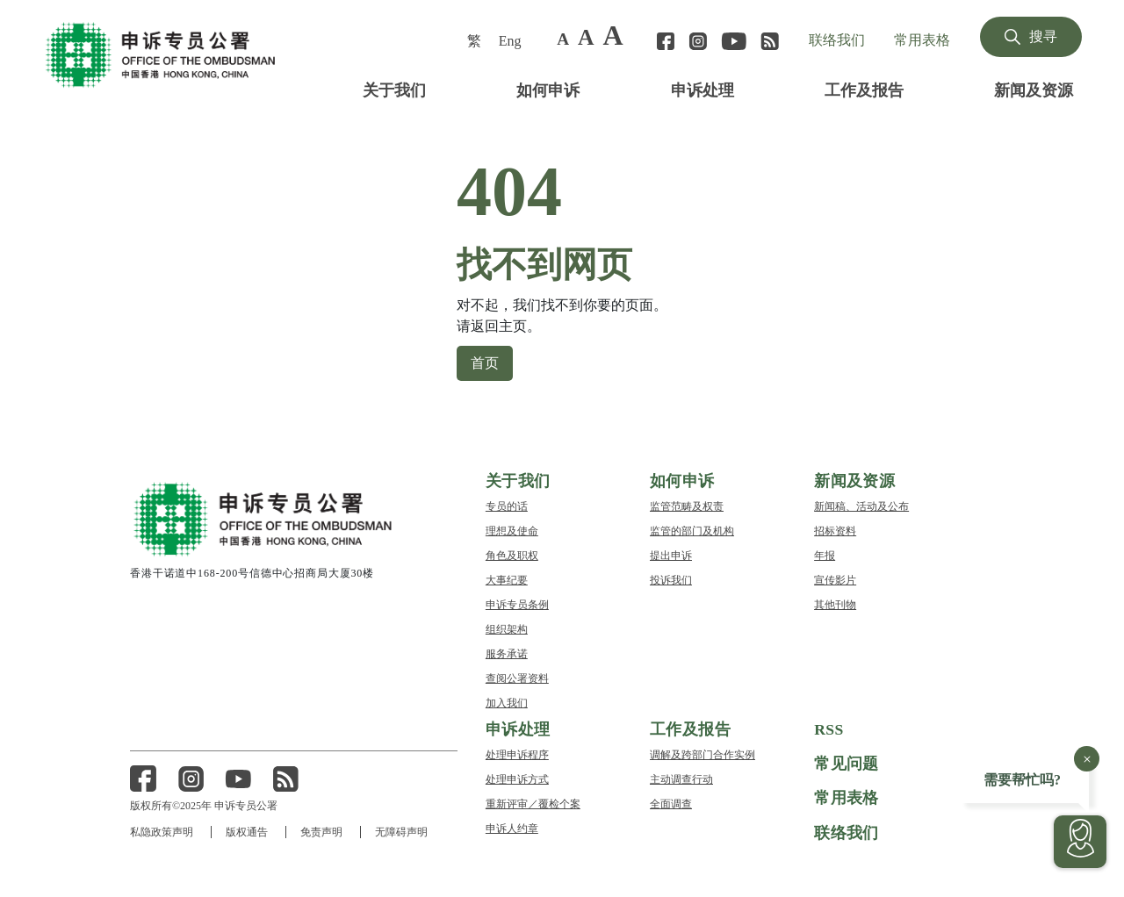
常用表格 (922, 39)
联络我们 (837, 39)
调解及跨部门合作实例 (702, 753)
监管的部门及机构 (692, 529)
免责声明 (323, 831)
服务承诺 (507, 652)
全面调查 (671, 802)
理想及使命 (512, 529)
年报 (824, 554)
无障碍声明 (404, 831)
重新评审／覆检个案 (533, 802)
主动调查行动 (681, 778)
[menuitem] (476, 40)
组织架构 (507, 628)
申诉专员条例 (517, 603)
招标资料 (835, 529)
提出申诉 (671, 554)
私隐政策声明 (161, 831)
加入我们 (507, 701)
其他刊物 (835, 603)
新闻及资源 (1033, 89)
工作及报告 (864, 89)
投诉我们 (671, 578)
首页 (485, 361)
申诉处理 (702, 89)
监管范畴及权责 (687, 505)
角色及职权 (512, 554)
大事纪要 (507, 578)
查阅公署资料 (517, 677)
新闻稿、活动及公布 (861, 505)
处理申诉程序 (517, 753)
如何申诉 (548, 89)
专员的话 (507, 505)
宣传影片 (835, 578)
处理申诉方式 (517, 778)
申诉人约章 (512, 827)
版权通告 (248, 831)
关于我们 (394, 89)
